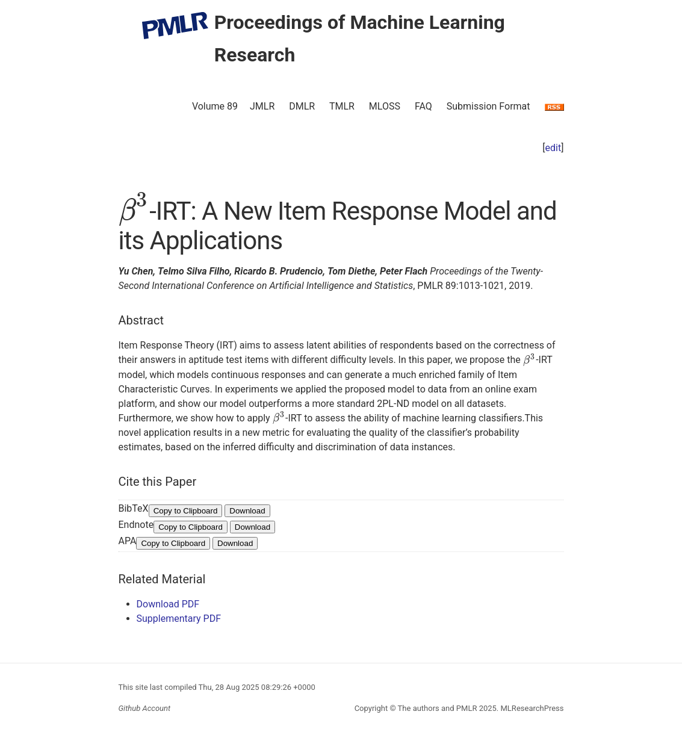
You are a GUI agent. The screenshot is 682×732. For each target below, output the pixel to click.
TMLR (342, 106)
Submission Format (488, 106)
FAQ (423, 106)
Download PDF (168, 604)
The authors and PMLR (437, 708)
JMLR (262, 106)
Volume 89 (215, 106)
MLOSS (384, 106)
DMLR (302, 106)
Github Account (145, 708)
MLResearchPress (530, 708)
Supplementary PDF (179, 618)
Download (247, 510)
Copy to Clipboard (185, 510)
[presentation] (134, 211)
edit (553, 148)
